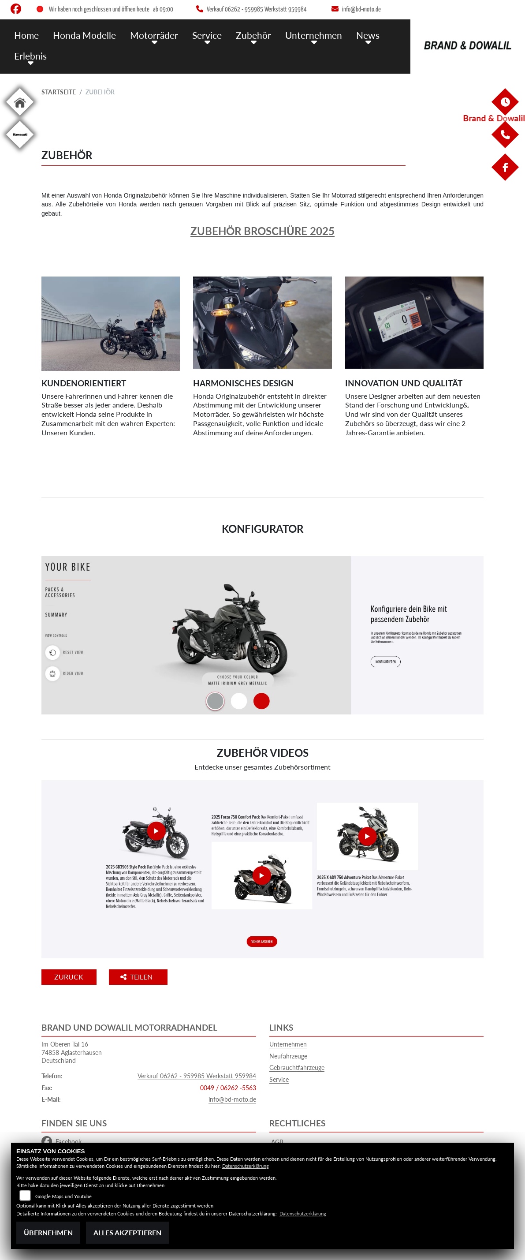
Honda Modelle (79, 34)
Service (193, 34)
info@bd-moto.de (232, 1099)
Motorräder (144, 34)
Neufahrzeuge (288, 1056)
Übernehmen (48, 1232)
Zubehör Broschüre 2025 (262, 230)
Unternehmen (293, 34)
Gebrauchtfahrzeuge (296, 1067)
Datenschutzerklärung (245, 1166)
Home (25, 34)
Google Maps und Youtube (63, 1196)
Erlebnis (29, 54)
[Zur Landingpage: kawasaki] (20, 150)
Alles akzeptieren (127, 1232)
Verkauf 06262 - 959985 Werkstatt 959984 (197, 1076)
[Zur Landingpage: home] (20, 117)
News (343, 34)
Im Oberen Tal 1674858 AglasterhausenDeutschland (71, 1052)
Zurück (78, 976)
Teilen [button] (155, 976)
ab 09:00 (163, 9)
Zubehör (237, 34)
